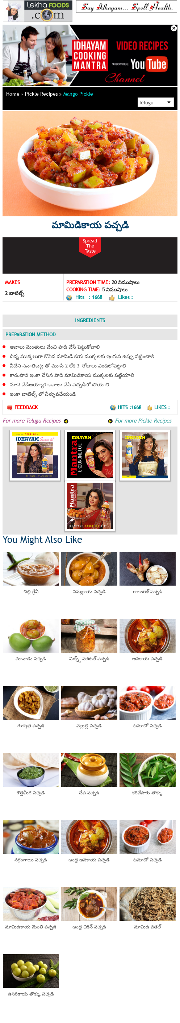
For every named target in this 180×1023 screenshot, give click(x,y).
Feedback (22, 407)
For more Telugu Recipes (36, 420)
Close (174, 28)
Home (14, 94)
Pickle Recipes (43, 94)
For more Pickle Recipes (139, 420)
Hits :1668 (126, 407)
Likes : (158, 407)
